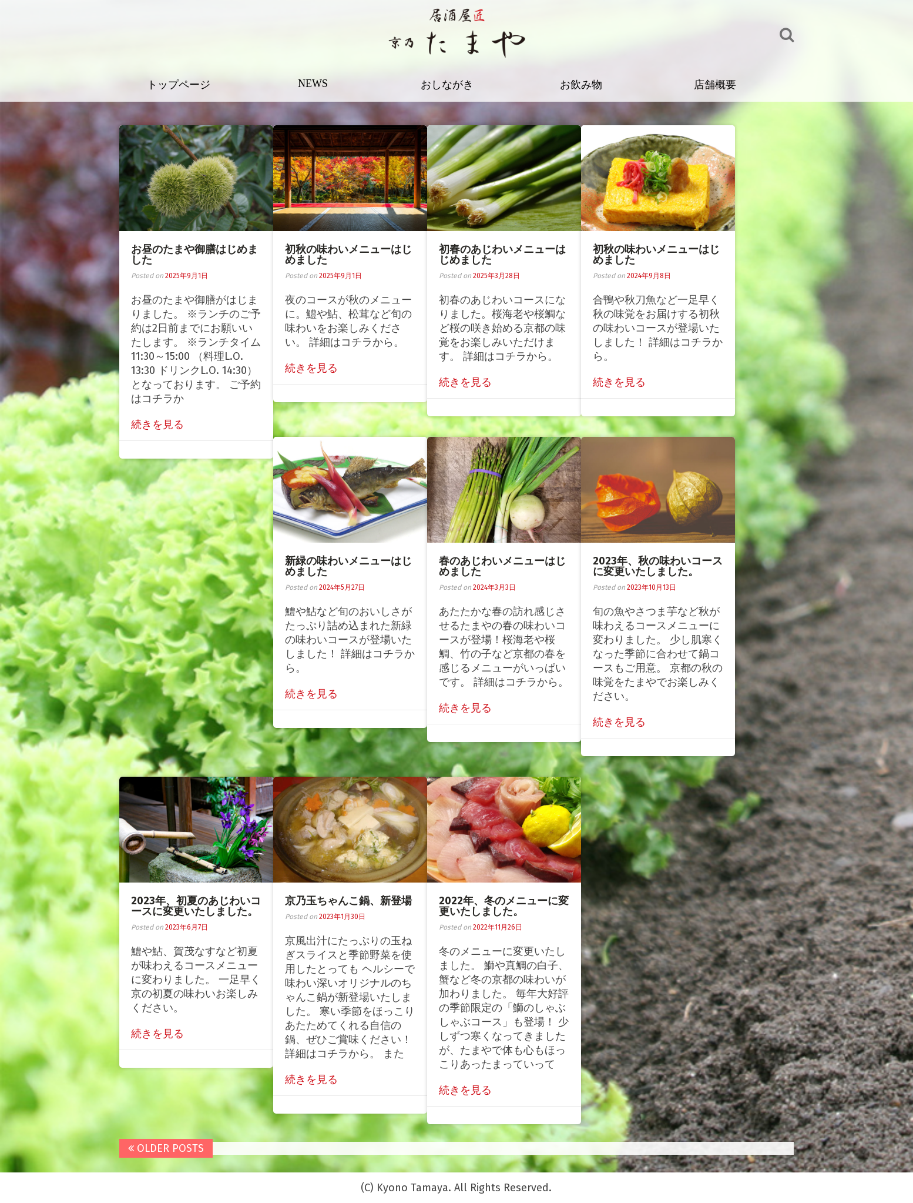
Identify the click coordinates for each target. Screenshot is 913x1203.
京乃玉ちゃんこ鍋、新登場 (350, 900)
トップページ (181, 85)
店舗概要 (717, 85)
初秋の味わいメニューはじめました (350, 254)
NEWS (315, 83)
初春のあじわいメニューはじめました (504, 254)
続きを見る (159, 424)
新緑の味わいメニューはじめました (350, 566)
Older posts (168, 1148)
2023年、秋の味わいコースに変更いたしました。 (659, 566)
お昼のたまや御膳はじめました (196, 254)
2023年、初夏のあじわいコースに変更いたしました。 (198, 906)
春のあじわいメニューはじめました (504, 566)
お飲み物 (583, 85)
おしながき (448, 85)
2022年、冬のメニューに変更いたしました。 (505, 906)
